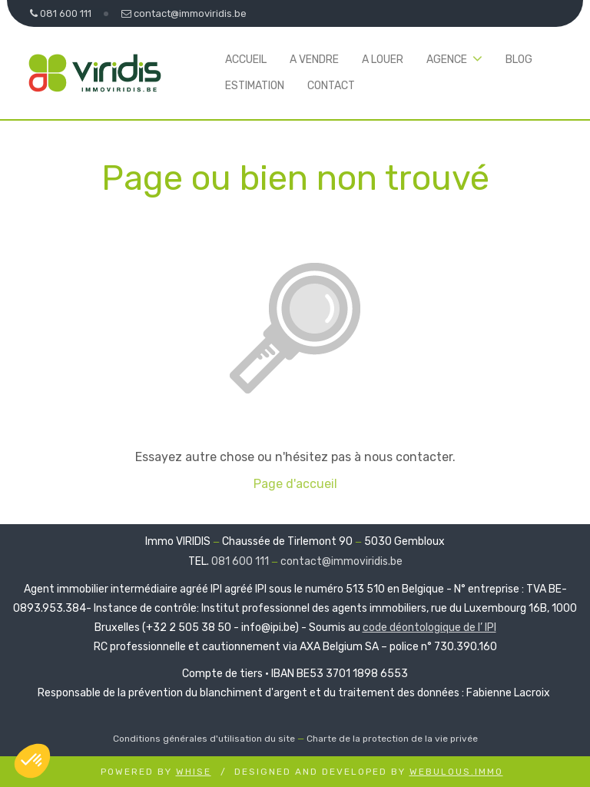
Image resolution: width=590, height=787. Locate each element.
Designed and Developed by (368, 771)
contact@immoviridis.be (341, 561)
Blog (518, 59)
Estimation (254, 85)
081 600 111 (240, 561)
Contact (331, 85)
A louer (382, 59)
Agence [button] (446, 59)
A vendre (314, 59)
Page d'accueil (295, 484)
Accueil (246, 59)
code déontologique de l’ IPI (429, 627)
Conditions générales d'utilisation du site (204, 738)
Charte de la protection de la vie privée (392, 738)
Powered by (156, 771)
